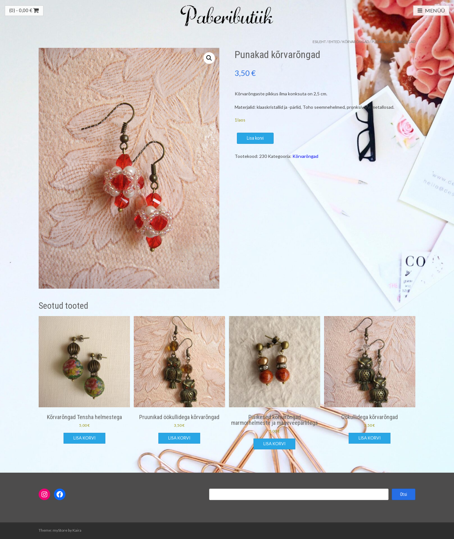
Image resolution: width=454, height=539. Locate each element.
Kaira (76, 530)
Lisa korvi (255, 138)
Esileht (319, 42)
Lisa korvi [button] (84, 437)
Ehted (334, 42)
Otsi (403, 494)
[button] (209, 58)
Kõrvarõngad (355, 42)
